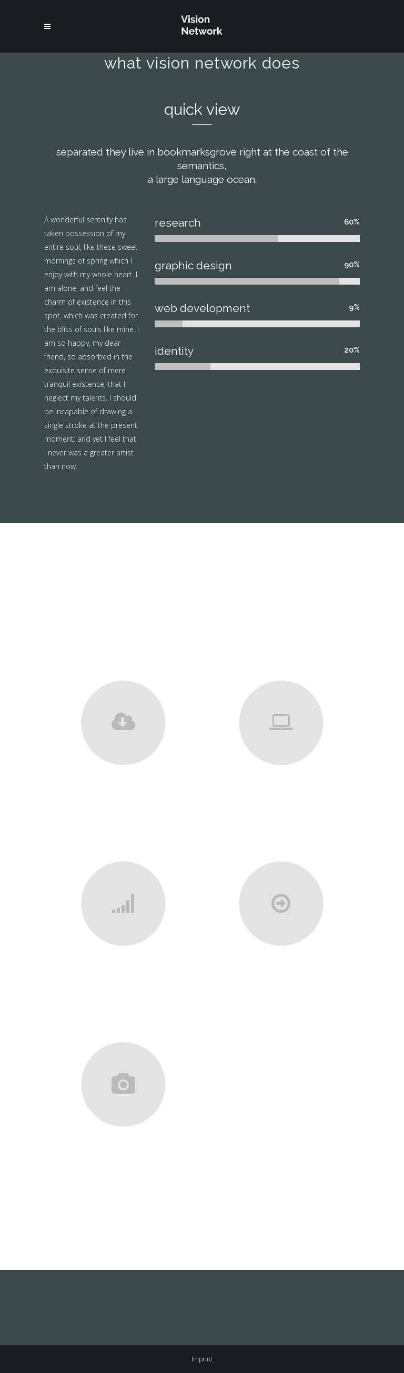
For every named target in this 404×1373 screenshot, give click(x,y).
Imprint (202, 1359)
